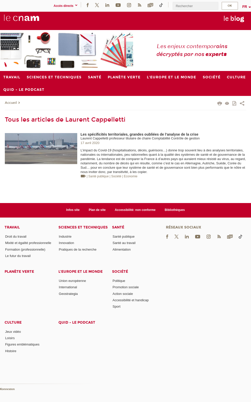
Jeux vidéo (13, 332)
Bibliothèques (175, 210)
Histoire (10, 351)
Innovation (66, 243)
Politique (119, 281)
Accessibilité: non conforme (135, 210)
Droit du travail (15, 236)
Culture (13, 322)
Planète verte (19, 271)
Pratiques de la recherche (78, 249)
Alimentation (122, 249)
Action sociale (123, 294)
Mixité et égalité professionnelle (28, 243)
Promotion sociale (126, 287)
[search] (195, 6)
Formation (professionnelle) (25, 249)
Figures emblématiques (22, 344)
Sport (116, 306)
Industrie (65, 236)
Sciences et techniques (83, 227)
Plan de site (97, 210)
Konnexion (7, 389)
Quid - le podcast (76, 322)
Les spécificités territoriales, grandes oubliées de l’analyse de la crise (139, 134)
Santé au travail (124, 243)
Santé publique (124, 236)
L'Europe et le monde (80, 271)
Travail (12, 227)
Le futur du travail (17, 256)
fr (244, 7)
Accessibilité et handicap (131, 300)
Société (120, 271)
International (68, 287)
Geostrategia (68, 294)
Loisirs (10, 338)
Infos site (73, 210)
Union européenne (72, 281)
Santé (118, 227)
